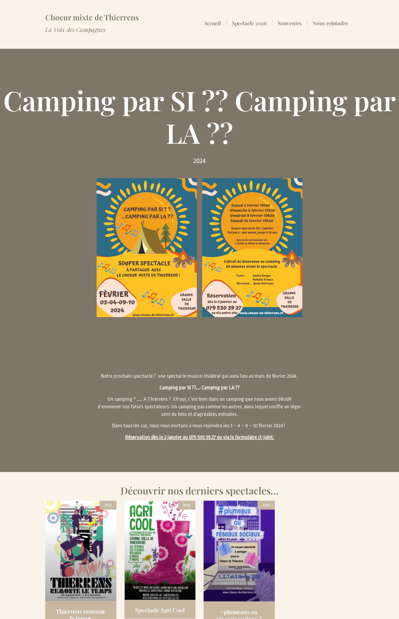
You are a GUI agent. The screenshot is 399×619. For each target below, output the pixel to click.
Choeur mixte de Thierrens (92, 17)
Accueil (212, 23)
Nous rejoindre (330, 23)
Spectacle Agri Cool (160, 565)
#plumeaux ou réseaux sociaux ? (239, 571)
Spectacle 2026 (249, 23)
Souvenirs (290, 23)
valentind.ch (340, 608)
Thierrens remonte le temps (81, 570)
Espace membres (64, 608)
